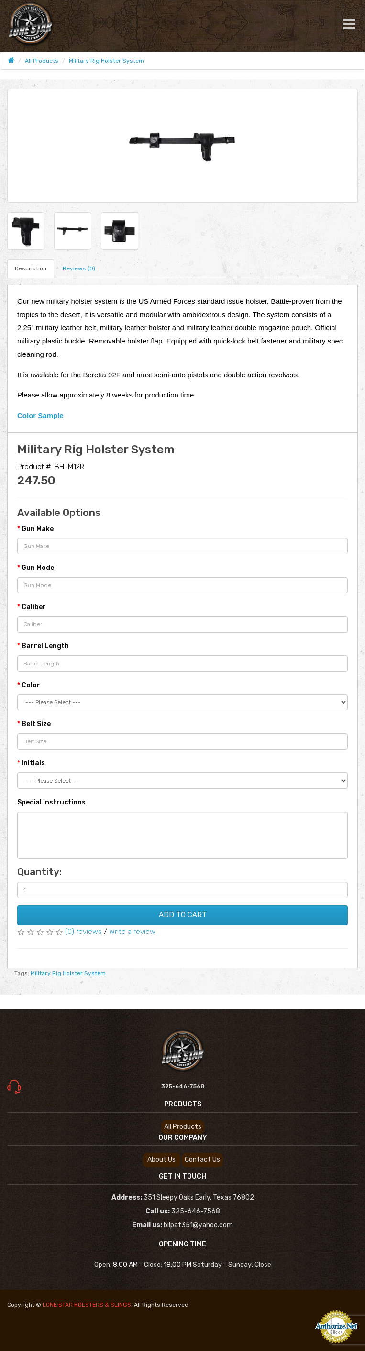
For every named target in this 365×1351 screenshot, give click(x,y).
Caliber (34, 607)
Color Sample (40, 415)
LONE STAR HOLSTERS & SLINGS (87, 1304)
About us (161, 1160)
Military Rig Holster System (106, 60)
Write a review (132, 931)
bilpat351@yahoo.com (198, 1225)
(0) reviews (83, 931)
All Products (41, 60)
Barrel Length (45, 646)
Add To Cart (183, 915)
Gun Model (39, 568)
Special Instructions (51, 802)
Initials (33, 763)
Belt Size (36, 724)
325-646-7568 (182, 1086)
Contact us (202, 1160)
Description (30, 268)
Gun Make (38, 529)
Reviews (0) (79, 268)
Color (31, 685)
